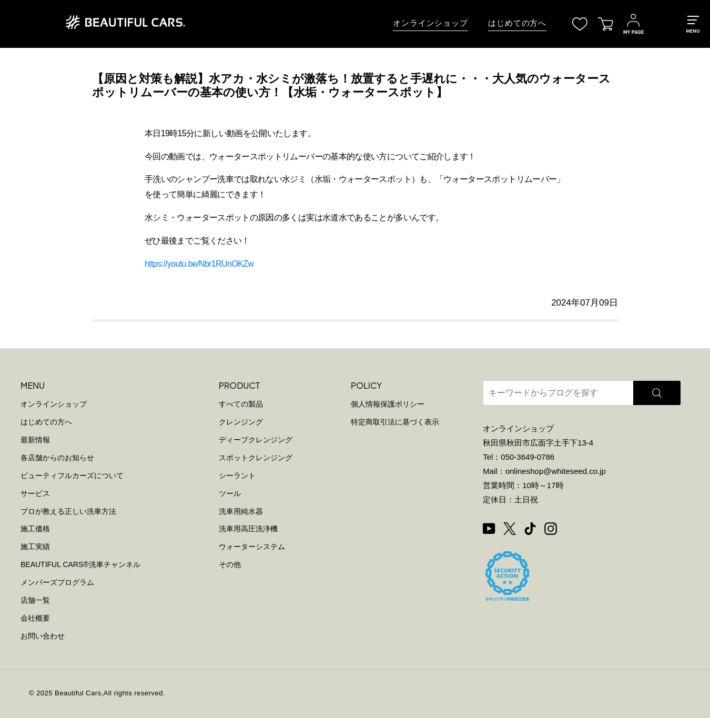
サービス (35, 493)
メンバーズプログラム (57, 582)
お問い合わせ (43, 636)
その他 (230, 564)
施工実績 (35, 546)
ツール (230, 493)
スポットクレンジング (255, 457)
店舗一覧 (35, 600)
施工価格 (35, 528)
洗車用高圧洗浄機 (248, 528)
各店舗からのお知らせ (57, 457)
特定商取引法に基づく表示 (395, 422)
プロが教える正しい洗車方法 (68, 511)
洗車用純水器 (241, 511)
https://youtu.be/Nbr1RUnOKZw (199, 263)
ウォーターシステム (252, 546)
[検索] (657, 393)
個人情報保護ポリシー (387, 404)
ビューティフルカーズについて (72, 475)
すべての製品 (241, 404)
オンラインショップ (430, 23)
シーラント (237, 475)
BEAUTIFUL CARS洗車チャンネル (80, 564)
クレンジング (241, 422)
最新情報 (35, 440)
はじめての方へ (517, 23)
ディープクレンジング (255, 440)
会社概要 (35, 618)
